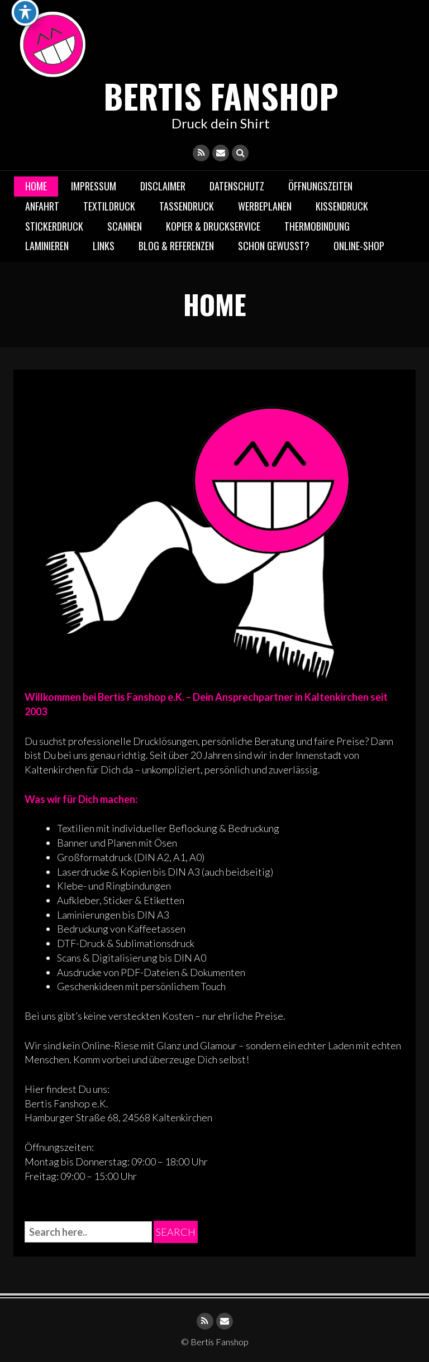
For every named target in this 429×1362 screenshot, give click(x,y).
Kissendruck (342, 206)
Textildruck (109, 206)
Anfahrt (42, 206)
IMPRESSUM (93, 186)
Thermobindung (317, 226)
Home (36, 186)
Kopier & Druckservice (213, 226)
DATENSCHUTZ (236, 186)
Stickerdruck (54, 226)
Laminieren (47, 245)
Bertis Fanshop (221, 95)
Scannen (124, 226)
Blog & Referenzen (176, 245)
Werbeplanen (265, 206)
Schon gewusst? (273, 245)
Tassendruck (186, 206)
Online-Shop (358, 245)
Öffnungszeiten (320, 186)
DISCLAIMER (162, 186)
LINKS (104, 245)
